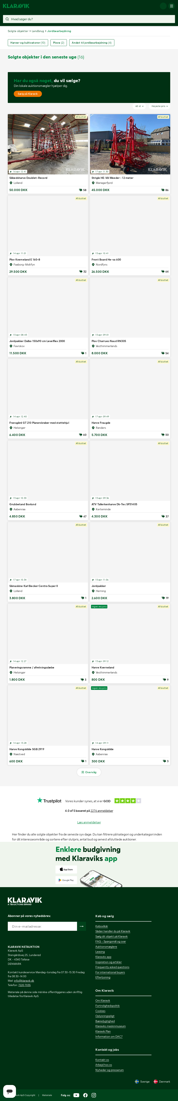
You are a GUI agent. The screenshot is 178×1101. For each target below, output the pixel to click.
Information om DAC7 (109, 1036)
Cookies (100, 1010)
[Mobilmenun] (171, 6)
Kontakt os (102, 1059)
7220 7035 (24, 985)
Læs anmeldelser (89, 822)
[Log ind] (163, 6)
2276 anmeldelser (102, 811)
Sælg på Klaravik (28, 93)
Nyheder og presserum (109, 1070)
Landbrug (38, 31)
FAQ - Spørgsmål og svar (110, 941)
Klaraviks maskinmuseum (110, 1026)
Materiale (47, 1095)
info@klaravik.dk (24, 980)
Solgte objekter (18, 31)
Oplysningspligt (105, 1015)
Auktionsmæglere (106, 946)
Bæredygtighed (105, 1021)
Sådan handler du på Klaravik (112, 931)
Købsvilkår (101, 926)
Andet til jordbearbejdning (92, 42)
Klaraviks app (103, 956)
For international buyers (110, 972)
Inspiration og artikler (108, 962)
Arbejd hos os (103, 1064)
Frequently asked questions (112, 967)
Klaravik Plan (103, 1031)
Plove (58, 42)
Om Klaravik (102, 1000)
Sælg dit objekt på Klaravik (111, 936)
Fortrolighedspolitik (107, 1005)
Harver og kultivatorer (27, 42)
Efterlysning (102, 977)
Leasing (100, 951)
